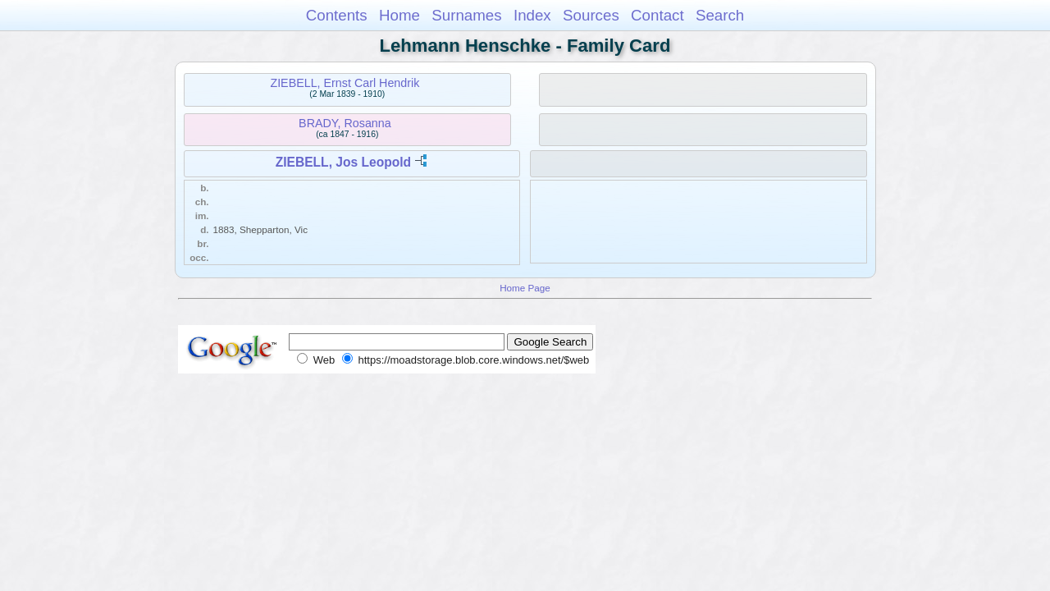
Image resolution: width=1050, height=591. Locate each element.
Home (399, 15)
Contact (657, 15)
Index (532, 15)
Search (720, 15)
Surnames (466, 15)
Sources (591, 15)
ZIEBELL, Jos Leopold (343, 162)
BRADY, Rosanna (345, 123)
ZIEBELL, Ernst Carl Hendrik (344, 82)
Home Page (525, 287)
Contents (337, 15)
